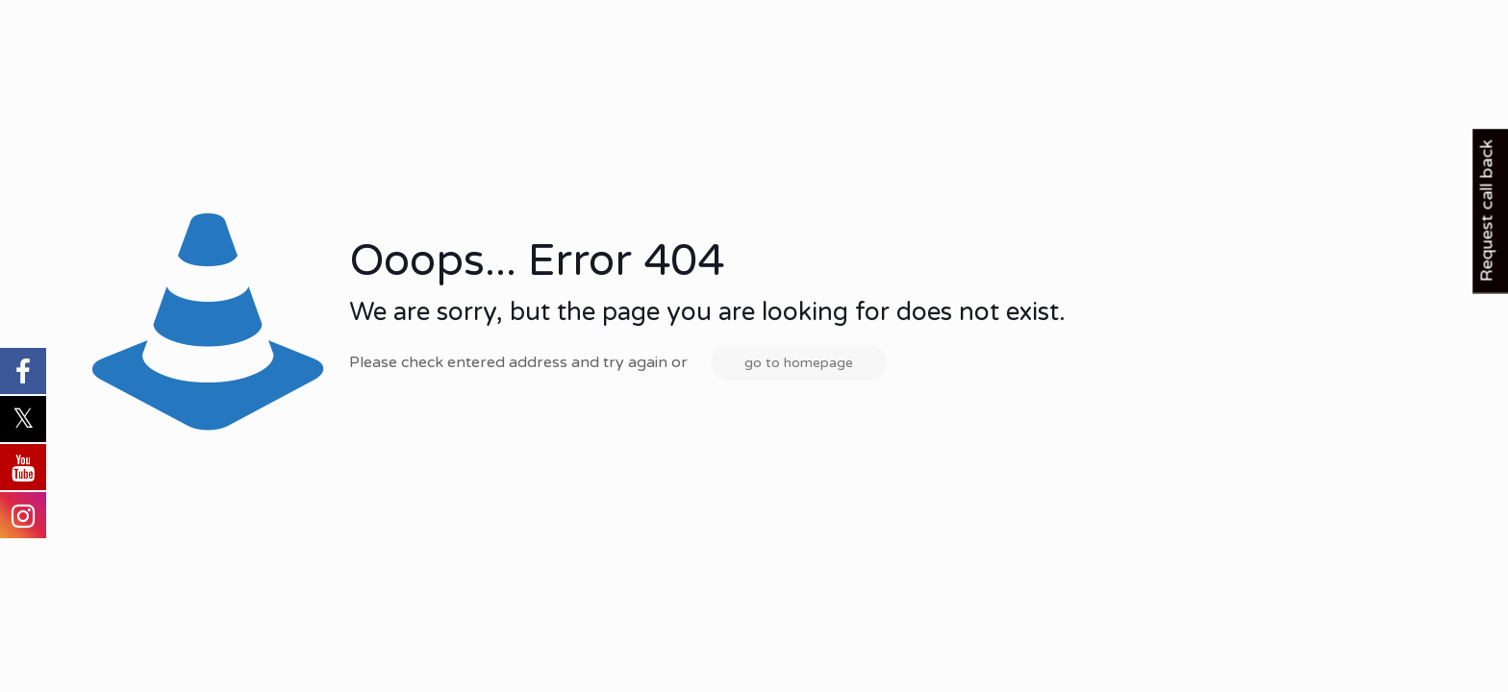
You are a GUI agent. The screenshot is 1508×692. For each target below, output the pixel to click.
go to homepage (798, 363)
